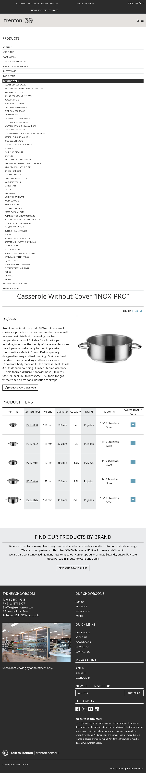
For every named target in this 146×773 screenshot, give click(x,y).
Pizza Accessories (13, 208)
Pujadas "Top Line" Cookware (20, 216)
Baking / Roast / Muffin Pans (18, 96)
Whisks (8, 279)
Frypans (8, 148)
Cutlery (7, 47)
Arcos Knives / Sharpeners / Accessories (24, 88)
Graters (9, 156)
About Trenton (49, 3)
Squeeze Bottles (13, 260)
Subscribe (134, 693)
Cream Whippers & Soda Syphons (20, 126)
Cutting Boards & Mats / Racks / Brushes (25, 133)
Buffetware (9, 71)
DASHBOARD (82, 677)
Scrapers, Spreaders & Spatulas (20, 242)
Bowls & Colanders (14, 103)
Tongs (8, 272)
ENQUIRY (135, 3)
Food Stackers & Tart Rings (18, 144)
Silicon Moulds (12, 249)
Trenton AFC (33, 3)
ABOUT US (81, 637)
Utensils (9, 275)
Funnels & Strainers (14, 152)
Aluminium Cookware (15, 85)
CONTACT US (82, 651)
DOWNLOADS (83, 642)
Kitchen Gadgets (13, 171)
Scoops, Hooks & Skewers (17, 238)
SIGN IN (79, 668)
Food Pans (9, 76)
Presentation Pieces (14, 212)
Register (82, 3)
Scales (8, 234)
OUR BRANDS (83, 632)
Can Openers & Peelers (15, 107)
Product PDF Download (20, 387)
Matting (9, 189)
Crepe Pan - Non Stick (15, 129)
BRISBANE (81, 606)
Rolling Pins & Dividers (16, 231)
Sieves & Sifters (12, 245)
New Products (39, 10)
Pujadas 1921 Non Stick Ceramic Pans (22, 219)
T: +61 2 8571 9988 (13, 599)
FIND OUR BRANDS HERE (73, 568)
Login (91, 3)
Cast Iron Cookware (15, 111)
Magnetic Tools (13, 182)
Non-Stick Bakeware (14, 197)
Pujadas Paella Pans (14, 227)
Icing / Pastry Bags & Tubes (18, 167)
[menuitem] (20, 3)
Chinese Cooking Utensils (17, 118)
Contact (53, 10)
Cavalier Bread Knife (14, 114)
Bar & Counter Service (15, 66)
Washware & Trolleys (15, 283)
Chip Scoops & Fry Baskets (17, 122)
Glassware (9, 56)
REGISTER (80, 672)
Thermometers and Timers (17, 268)
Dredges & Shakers (14, 141)
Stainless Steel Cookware (17, 264)
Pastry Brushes (12, 204)
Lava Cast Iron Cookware (17, 178)
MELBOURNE (82, 611)
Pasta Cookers (12, 201)
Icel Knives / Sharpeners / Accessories (23, 163)
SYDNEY (79, 601)
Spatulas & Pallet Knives (17, 257)
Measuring (10, 193)
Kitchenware (11, 80)
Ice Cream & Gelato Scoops (18, 159)
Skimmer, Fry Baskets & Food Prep (21, 253)
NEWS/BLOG (82, 647)
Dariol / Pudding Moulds (17, 137)
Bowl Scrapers (12, 100)
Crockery (8, 51)
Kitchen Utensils (13, 174)
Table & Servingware (14, 61)
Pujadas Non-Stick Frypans (18, 223)
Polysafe (20, 3)
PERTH (79, 616)
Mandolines (10, 186)
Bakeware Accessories (15, 92)
